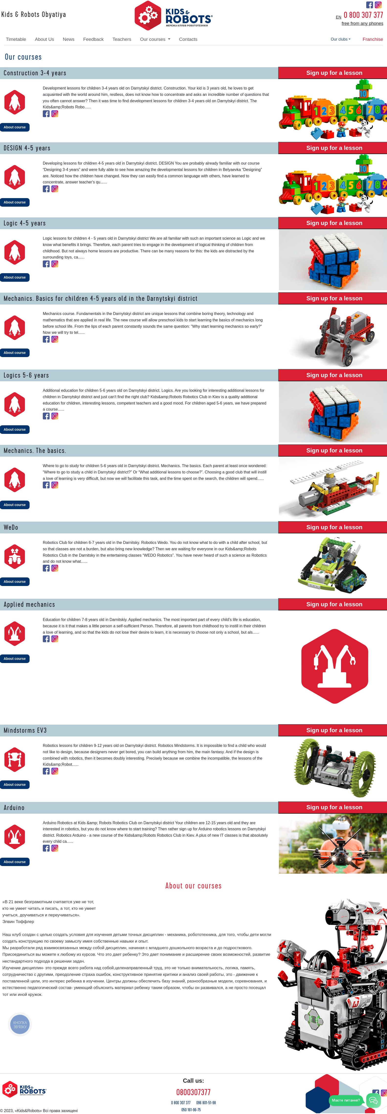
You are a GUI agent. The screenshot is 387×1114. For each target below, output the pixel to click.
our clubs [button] (339, 39)
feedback (93, 39)
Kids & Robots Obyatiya (33, 15)
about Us (44, 39)
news (69, 39)
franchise (373, 39)
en (338, 17)
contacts (188, 39)
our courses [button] (153, 39)
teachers (121, 39)
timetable (16, 39)
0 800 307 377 (363, 15)
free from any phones (362, 23)
